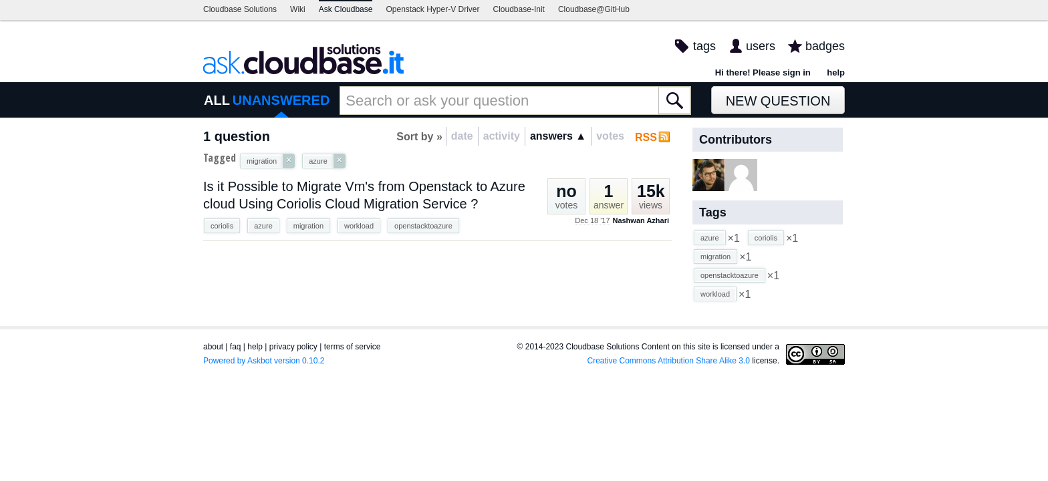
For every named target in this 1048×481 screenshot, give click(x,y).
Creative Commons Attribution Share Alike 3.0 (668, 360)
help (836, 72)
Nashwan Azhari (640, 220)
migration (308, 226)
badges (825, 46)
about (213, 346)
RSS (646, 137)
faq (235, 346)
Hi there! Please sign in (763, 72)
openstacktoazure (423, 226)
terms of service (352, 346)
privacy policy (293, 346)
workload (359, 226)
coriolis (222, 226)
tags (704, 46)
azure (263, 226)
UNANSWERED (281, 100)
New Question (778, 101)
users (760, 46)
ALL (217, 100)
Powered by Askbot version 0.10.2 (263, 360)
